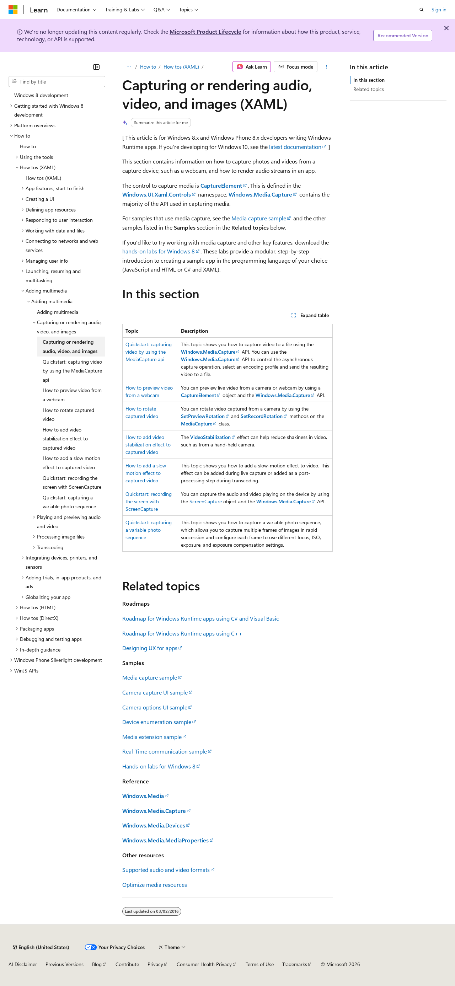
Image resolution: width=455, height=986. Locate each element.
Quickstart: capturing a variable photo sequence (148, 530)
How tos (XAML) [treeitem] (43, 178)
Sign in (439, 9)
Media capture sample (258, 218)
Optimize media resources (154, 884)
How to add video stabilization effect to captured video (148, 444)
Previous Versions (65, 964)
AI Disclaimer (23, 964)
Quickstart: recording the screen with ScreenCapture (148, 501)
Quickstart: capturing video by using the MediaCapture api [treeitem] (72, 370)
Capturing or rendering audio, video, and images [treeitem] (70, 346)
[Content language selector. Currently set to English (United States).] (41, 947)
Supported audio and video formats (166, 869)
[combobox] (57, 81)
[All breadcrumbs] (128, 67)
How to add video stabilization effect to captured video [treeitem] (65, 438)
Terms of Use (260, 964)
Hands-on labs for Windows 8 (159, 766)
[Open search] (421, 9)
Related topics (368, 89)
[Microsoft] (13, 9)
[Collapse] (96, 66)
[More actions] (326, 67)
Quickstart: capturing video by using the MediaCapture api (148, 352)
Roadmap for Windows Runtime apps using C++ (182, 633)
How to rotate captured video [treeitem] (68, 415)
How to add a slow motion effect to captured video (145, 473)
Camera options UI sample (154, 707)
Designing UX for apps (149, 648)
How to (148, 66)
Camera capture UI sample (155, 692)
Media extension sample (152, 736)
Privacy (155, 964)
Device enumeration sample (156, 721)
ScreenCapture (205, 501)
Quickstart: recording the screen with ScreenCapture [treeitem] (72, 483)
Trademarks (294, 964)
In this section (369, 79)
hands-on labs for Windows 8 (158, 251)
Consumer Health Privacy (204, 964)
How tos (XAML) (181, 66)
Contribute (127, 964)
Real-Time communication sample (164, 751)
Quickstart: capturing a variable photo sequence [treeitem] (69, 502)
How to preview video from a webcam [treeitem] (72, 395)
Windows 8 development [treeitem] (41, 95)
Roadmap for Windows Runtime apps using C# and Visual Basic (200, 618)
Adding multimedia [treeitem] (57, 312)
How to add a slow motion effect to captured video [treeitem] (71, 463)
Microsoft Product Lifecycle (205, 31)
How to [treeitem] (28, 146)
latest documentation (295, 146)
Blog (97, 964)
